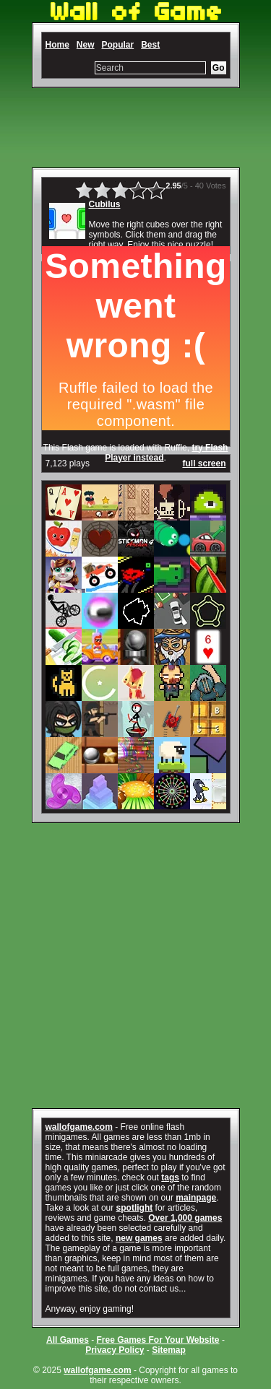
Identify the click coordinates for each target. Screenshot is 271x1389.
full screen (203, 463)
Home (57, 45)
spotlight (134, 1208)
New (86, 45)
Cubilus (105, 204)
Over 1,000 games (185, 1218)
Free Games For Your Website (157, 1340)
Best (150, 45)
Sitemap (169, 1350)
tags (170, 1177)
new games (139, 1238)
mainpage (196, 1198)
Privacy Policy (114, 1350)
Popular (118, 45)
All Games (67, 1340)
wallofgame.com (79, 1127)
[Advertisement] (136, 127)
